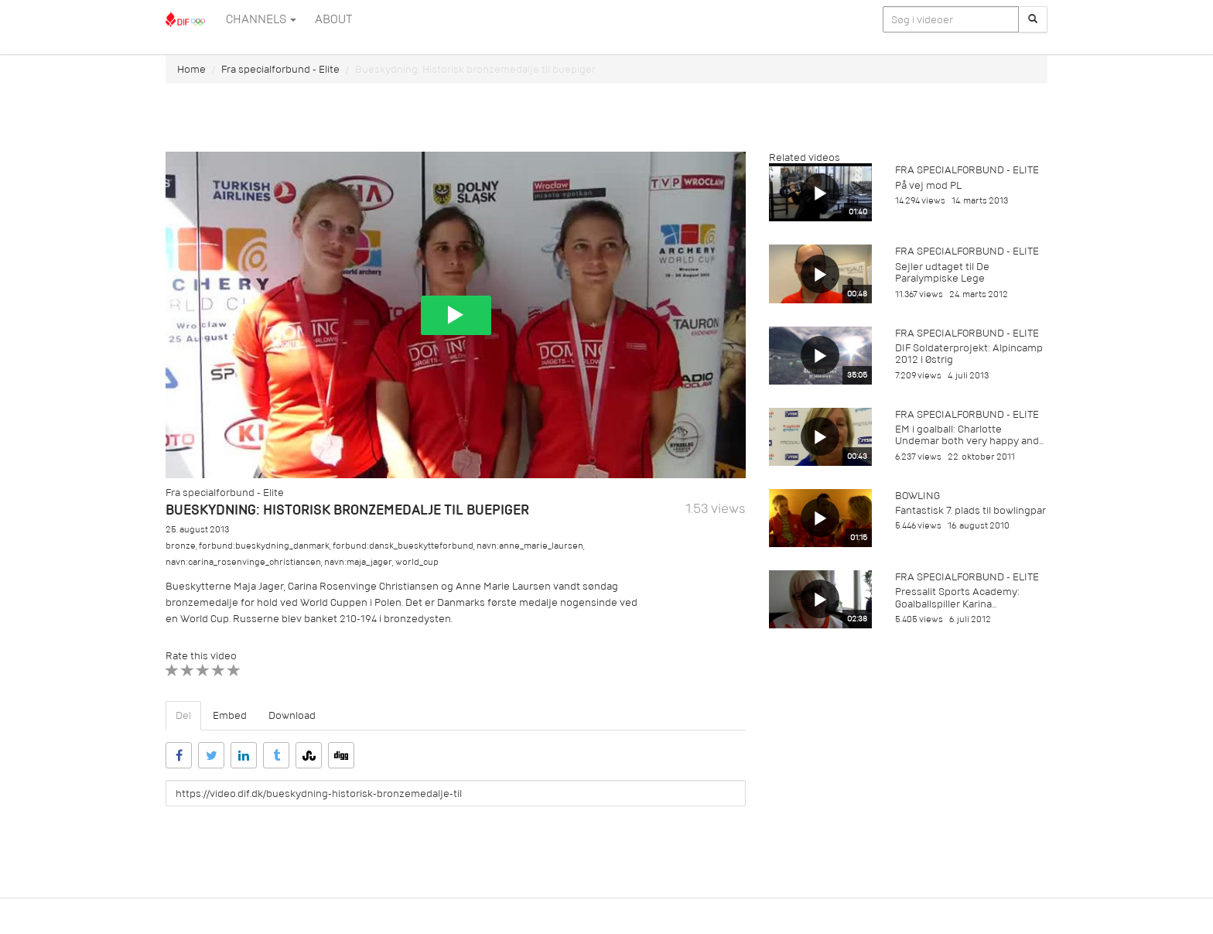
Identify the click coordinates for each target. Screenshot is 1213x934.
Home (191, 69)
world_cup (417, 562)
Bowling (917, 495)
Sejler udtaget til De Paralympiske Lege (942, 272)
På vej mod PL (928, 185)
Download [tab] (292, 715)
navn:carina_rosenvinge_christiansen (243, 562)
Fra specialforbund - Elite (280, 69)
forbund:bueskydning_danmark (264, 546)
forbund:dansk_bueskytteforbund (403, 546)
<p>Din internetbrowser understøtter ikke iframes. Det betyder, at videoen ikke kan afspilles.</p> (456, 315)
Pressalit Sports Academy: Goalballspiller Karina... (957, 597)
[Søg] (1032, 19)
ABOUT (333, 19)
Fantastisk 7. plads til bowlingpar (970, 510)
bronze (181, 546)
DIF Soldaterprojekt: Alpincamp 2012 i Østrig (969, 353)
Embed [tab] (230, 715)
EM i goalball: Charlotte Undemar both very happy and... (969, 435)
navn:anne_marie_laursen (530, 546)
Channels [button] (261, 19)
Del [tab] (183, 715)
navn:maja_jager (358, 562)
